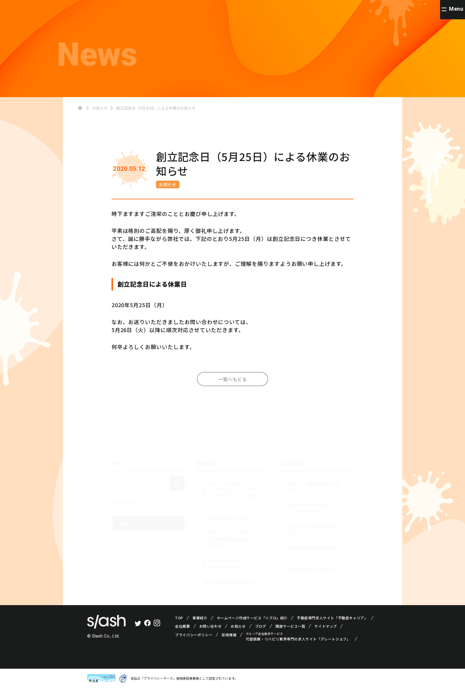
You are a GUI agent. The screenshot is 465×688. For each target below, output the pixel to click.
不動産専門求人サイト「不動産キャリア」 (332, 618)
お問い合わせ (210, 626)
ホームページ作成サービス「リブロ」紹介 (252, 618)
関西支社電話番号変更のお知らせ (229, 583)
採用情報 (229, 634)
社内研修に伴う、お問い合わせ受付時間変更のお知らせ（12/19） (229, 536)
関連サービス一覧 (290, 626)
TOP (179, 618)
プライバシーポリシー (193, 634)
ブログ (260, 626)
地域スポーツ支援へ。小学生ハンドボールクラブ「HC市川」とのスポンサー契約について (230, 490)
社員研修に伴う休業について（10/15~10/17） (229, 561)
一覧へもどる (232, 382)
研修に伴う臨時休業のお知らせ (312, 484)
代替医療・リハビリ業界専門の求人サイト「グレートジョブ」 (298, 639)
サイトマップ (325, 626)
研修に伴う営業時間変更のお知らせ (312, 527)
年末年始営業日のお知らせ (229, 515)
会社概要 (182, 626)
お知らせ (168, 184)
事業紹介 (199, 618)
